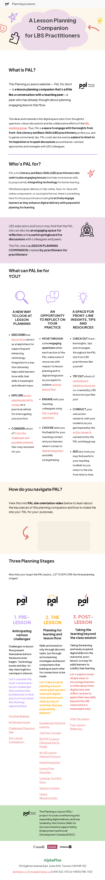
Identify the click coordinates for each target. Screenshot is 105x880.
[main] (52, 29)
